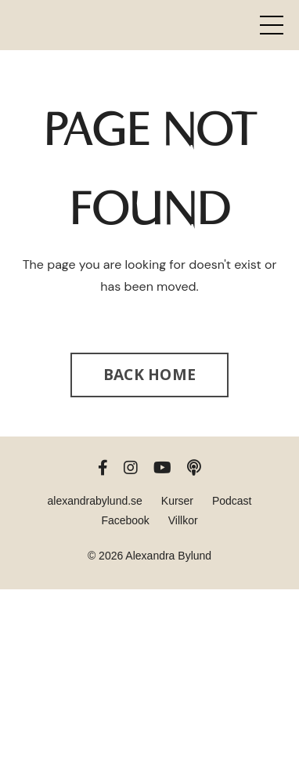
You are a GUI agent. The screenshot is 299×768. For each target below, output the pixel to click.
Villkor (183, 520)
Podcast (232, 500)
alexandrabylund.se (94, 500)
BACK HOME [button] (149, 374)
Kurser (177, 500)
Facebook (125, 520)
